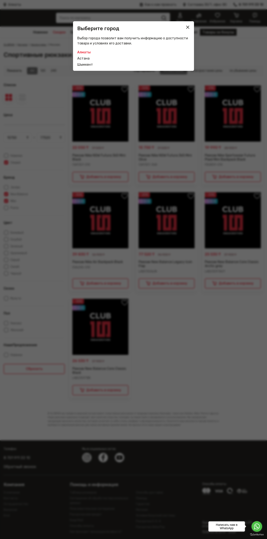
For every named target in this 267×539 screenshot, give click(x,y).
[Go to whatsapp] (257, 526)
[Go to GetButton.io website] (257, 534)
